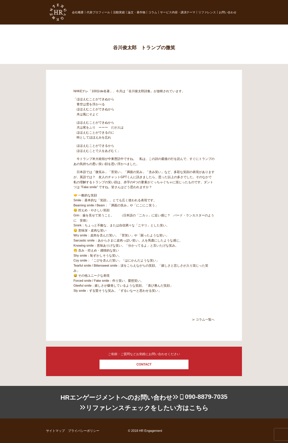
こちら (198, 407)
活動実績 (119, 12)
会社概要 (78, 12)
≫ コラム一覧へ (203, 319)
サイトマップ (55, 430)
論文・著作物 (136, 12)
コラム (152, 12)
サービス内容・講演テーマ (177, 12)
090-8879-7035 (206, 396)
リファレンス (207, 12)
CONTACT (143, 364)
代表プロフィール (98, 12)
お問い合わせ (227, 12)
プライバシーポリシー (83, 430)
